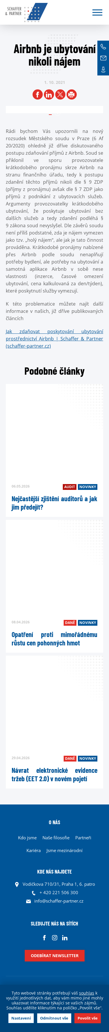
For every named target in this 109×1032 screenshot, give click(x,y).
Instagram (54, 937)
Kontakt (103, 69)
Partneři (83, 837)
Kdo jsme (27, 837)
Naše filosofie (55, 837)
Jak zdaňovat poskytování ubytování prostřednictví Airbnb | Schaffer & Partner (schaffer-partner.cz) (54, 338)
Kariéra (33, 850)
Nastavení (21, 1018)
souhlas (86, 993)
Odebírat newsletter (54, 955)
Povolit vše (88, 1018)
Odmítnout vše (54, 1018)
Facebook (44, 937)
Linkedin (65, 937)
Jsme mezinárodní (65, 850)
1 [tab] (57, 113)
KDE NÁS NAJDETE (54, 871)
